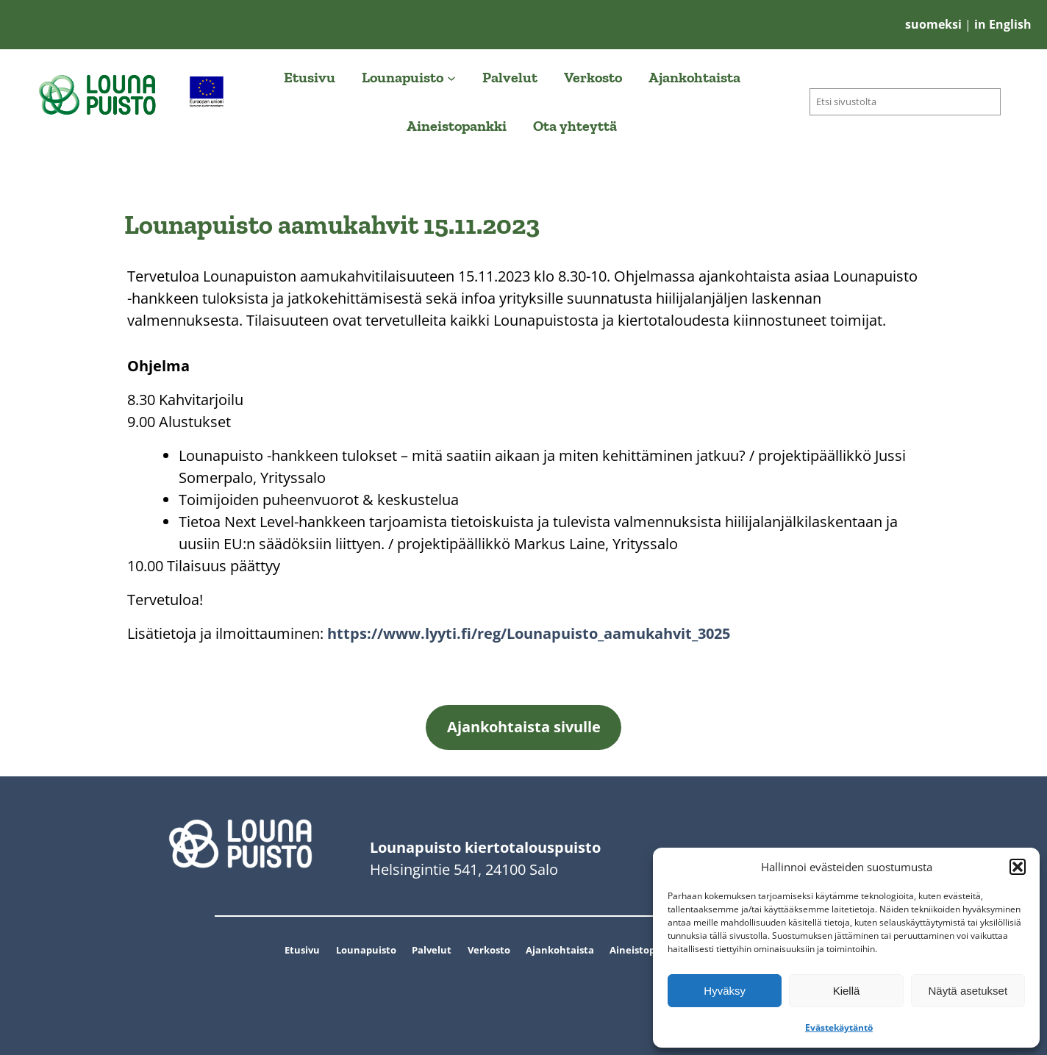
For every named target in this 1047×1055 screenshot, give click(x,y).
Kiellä (846, 990)
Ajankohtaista (560, 949)
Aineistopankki (646, 949)
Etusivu (302, 949)
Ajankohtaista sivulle (524, 727)
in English (1001, 24)
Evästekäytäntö (839, 1027)
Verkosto (489, 949)
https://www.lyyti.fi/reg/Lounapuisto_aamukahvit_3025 (528, 633)
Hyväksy (725, 990)
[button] (1017, 866)
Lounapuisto (366, 949)
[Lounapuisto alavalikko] (451, 77)
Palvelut (431, 949)
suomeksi (935, 24)
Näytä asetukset (968, 990)
